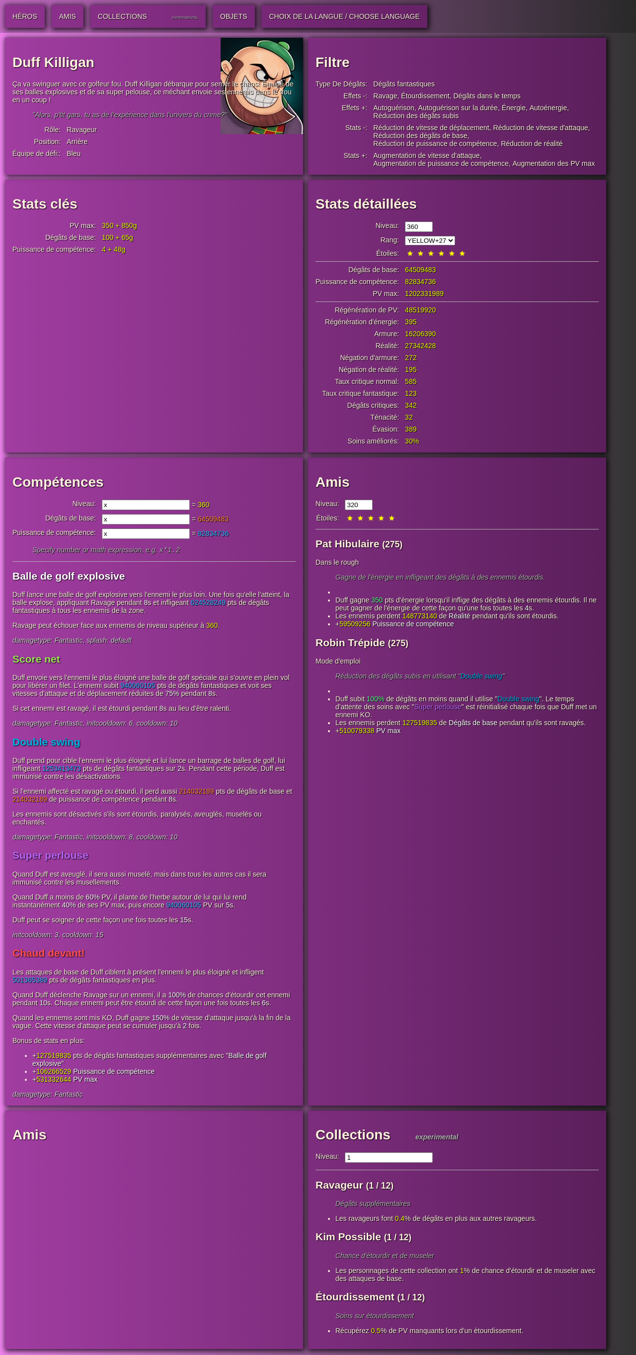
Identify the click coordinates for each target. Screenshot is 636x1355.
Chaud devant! (48, 954)
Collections (353, 1135)
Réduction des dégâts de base (420, 136)
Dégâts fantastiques (404, 84)
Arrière (77, 142)
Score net (36, 660)
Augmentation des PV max (553, 163)
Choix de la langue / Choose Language (344, 16)
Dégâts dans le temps (486, 96)
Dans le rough (337, 562)
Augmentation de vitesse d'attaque (426, 155)
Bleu (73, 153)
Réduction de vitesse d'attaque (540, 128)
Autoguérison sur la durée (458, 108)
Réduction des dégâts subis (416, 116)
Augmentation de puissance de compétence (440, 163)
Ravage (385, 96)
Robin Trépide (350, 642)
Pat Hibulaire (347, 543)
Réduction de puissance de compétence (435, 144)
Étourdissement (425, 96)
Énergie (514, 108)
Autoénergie (548, 108)
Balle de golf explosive (68, 577)
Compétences (58, 482)
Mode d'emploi (338, 661)
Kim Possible (348, 1237)
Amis (332, 482)
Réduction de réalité (532, 144)
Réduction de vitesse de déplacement (431, 128)
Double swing (46, 743)
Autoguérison (393, 108)
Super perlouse (50, 856)
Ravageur (82, 130)
